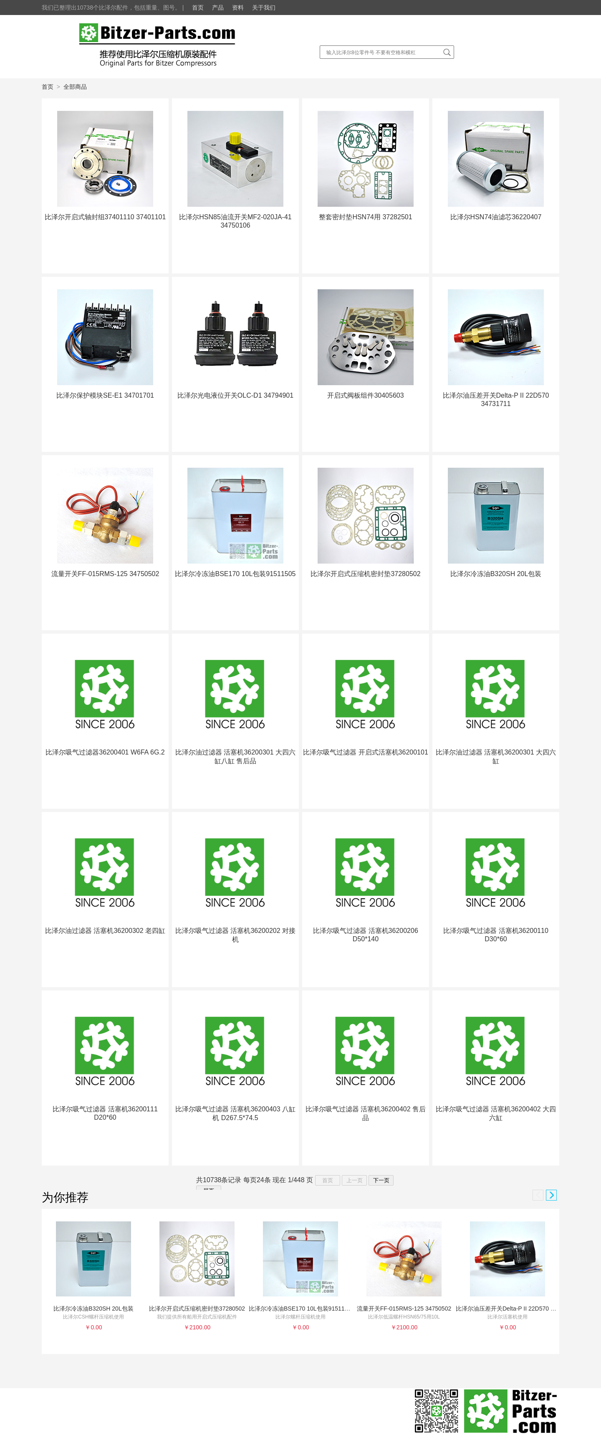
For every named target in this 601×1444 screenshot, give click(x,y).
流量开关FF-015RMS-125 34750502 (105, 573)
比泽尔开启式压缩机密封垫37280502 (365, 573)
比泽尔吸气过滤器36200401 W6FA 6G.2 (104, 752)
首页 (198, 7)
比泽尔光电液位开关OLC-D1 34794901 (235, 395)
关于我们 (263, 7)
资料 (238, 7)
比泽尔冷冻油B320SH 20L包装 (496, 573)
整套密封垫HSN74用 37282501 (365, 217)
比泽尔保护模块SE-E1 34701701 (105, 395)
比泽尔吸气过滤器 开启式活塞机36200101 (365, 752)
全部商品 (75, 86)
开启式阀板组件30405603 (365, 395)
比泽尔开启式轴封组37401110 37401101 (105, 217)
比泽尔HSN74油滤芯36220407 (496, 217)
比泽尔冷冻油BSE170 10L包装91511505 (235, 573)
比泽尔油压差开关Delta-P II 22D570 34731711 (516, 1308)
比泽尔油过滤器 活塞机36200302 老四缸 (105, 930)
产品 (218, 7)
